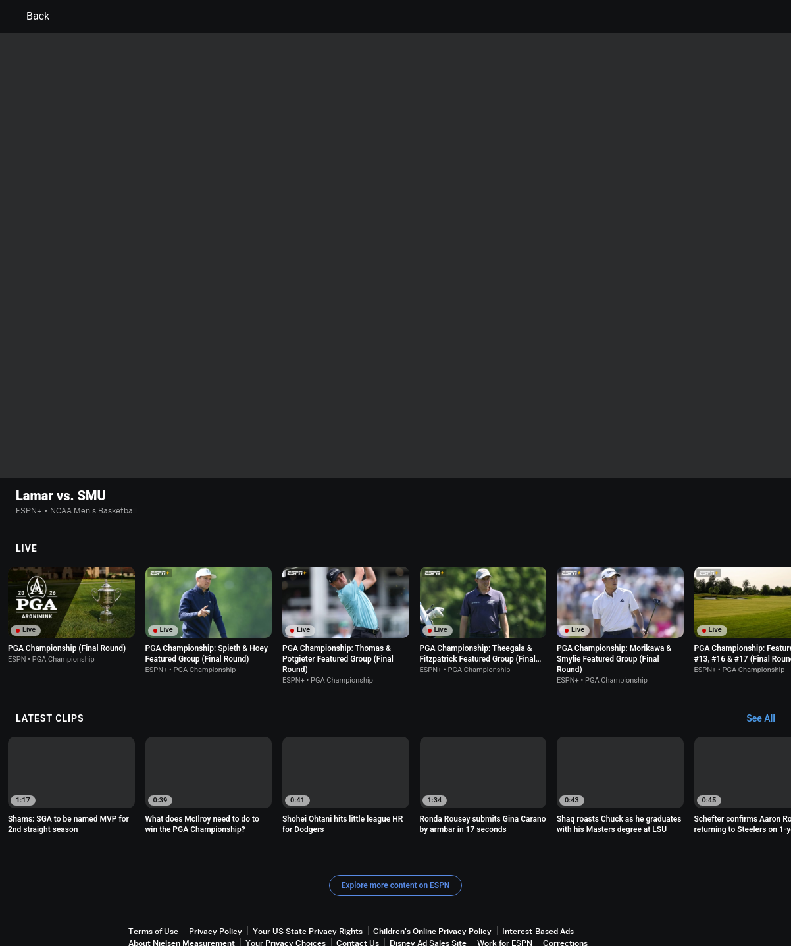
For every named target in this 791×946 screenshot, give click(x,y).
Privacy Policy (215, 875)
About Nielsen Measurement (181, 886)
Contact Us (357, 886)
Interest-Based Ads (538, 875)
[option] (71, 558)
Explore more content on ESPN (396, 828)
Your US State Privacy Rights (308, 875)
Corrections (565, 886)
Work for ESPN (504, 886)
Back (30, 16)
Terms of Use (153, 875)
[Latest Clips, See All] (767, 662)
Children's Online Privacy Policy (432, 875)
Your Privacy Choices (285, 886)
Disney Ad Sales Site (428, 886)
